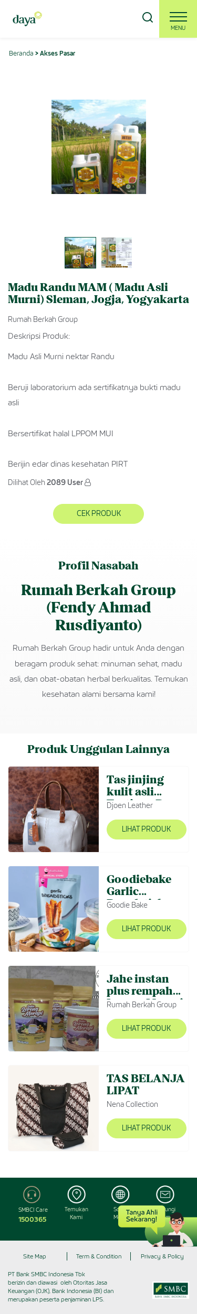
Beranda (21, 53)
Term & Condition (98, 1256)
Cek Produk (99, 513)
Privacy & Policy (162, 1256)
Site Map (34, 1256)
